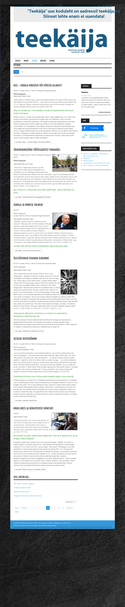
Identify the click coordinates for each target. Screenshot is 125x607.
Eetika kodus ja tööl (21, 492)
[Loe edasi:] (32, 142)
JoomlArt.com (66, 523)
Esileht (17, 61)
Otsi (16, 72)
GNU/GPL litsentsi (46, 525)
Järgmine (69, 508)
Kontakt (43, 61)
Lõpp (16, 512)
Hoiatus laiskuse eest (22, 488)
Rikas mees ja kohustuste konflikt (33, 408)
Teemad (34, 61)
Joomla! (15, 525)
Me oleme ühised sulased (24, 484)
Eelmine (24, 508)
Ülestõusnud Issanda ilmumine (31, 258)
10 (62, 508)
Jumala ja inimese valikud (28, 205)
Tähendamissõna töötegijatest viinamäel (36, 149)
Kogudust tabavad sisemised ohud (27, 496)
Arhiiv (26, 61)
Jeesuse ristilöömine (25, 338)
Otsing (52, 61)
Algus (17, 508)
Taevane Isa (84, 92)
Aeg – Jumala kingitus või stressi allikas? (37, 85)
